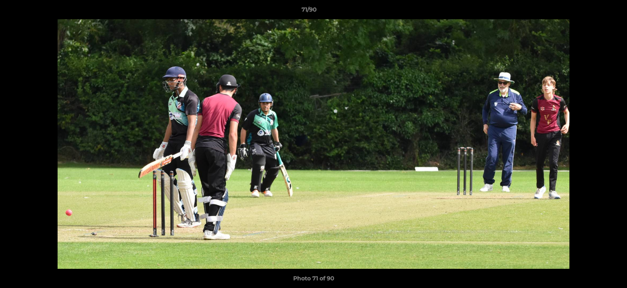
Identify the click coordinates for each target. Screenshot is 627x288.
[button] (593, 11)
